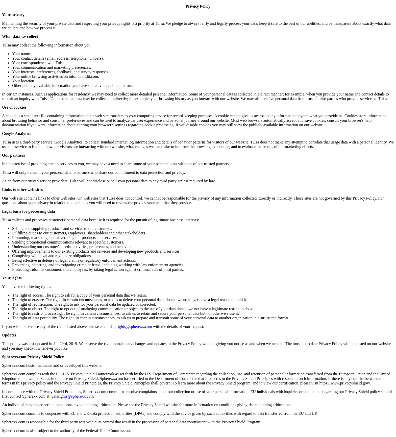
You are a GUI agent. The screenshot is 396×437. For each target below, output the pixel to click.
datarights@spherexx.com (131, 326)
